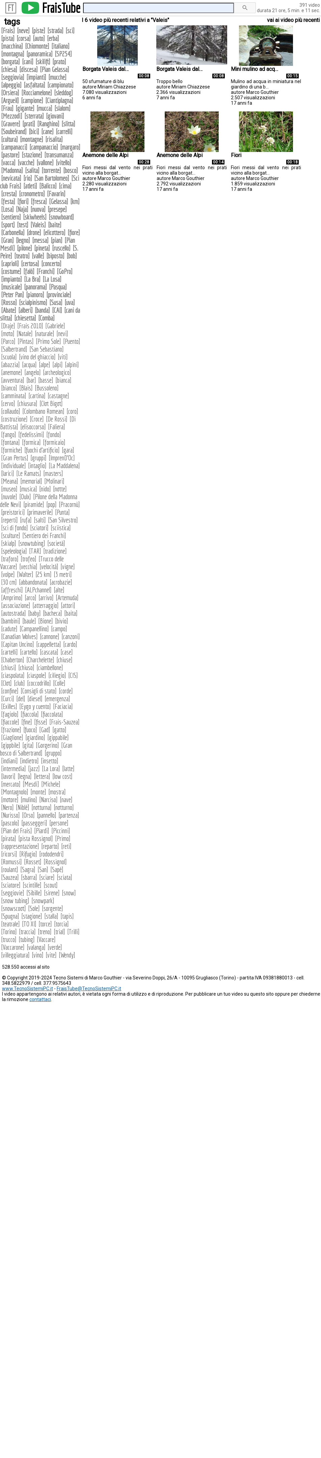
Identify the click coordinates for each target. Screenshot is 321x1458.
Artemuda (67, 598)
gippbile (11, 745)
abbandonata (33, 582)
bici (33, 131)
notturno (63, 807)
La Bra (32, 279)
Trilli (73, 932)
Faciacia (63, 706)
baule (29, 621)
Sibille (34, 893)
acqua (29, 364)
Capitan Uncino (17, 644)
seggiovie (13, 893)
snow (68, 893)
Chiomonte (37, 46)
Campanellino (34, 629)
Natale (24, 333)
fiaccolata (52, 714)
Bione (45, 621)
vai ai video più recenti (293, 20)
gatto (59, 730)
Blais (26, 388)
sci (70, 30)
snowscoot (13, 908)
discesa (28, 69)
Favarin (56, 194)
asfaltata (34, 85)
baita (71, 613)
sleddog (63, 93)
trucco (9, 939)
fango (9, 434)
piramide (34, 504)
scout (50, 885)
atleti (30, 186)
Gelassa (58, 201)
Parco (8, 341)
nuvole (9, 497)
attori (68, 605)
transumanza (59, 155)
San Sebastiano (46, 349)
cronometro (32, 194)
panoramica (39, 54)
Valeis (38, 225)
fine (26, 722)
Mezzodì (12, 116)
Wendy (67, 955)
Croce (36, 419)
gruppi (38, 458)
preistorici (13, 512)
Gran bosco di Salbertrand (36, 749)
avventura (13, 380)
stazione (32, 155)
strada (55, 30)
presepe (57, 209)
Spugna (10, 916)
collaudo (11, 411)
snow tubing (15, 900)
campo (59, 629)
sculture (11, 535)
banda (42, 310)
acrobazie (61, 582)
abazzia (10, 364)
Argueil (10, 100)
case (66, 652)
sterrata (34, 116)
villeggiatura (15, 955)
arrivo (46, 598)
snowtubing (32, 543)
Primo (63, 838)
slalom (62, 108)
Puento (72, 341)
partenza (69, 815)
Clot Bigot (51, 403)
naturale (44, 333)
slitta (68, 124)
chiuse (64, 660)
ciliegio (57, 675)
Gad (45, 730)
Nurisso (10, 815)
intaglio (37, 465)
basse (46, 380)
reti (66, 846)
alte (59, 590)
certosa (30, 263)
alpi (57, 364)
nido (45, 489)
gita (28, 745)
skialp (9, 543)
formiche (12, 450)
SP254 (63, 54)
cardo (70, 644)
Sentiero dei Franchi (44, 535)
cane (47, 131)
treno (44, 932)
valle (38, 256)
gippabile (58, 737)
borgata (10, 62)
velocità (49, 566)
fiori (23, 201)
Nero (7, 807)
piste (38, 30)
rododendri (51, 854)
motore (10, 799)
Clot (6, 683)
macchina (12, 46)
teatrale (10, 924)
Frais (8, 30)
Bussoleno (46, 388)
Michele (51, 784)
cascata (49, 652)
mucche (57, 77)
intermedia (13, 768)
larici (7, 473)
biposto (55, 256)
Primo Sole (48, 341)
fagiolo (10, 714)
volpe (8, 574)
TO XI (29, 924)
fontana (10, 442)
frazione (11, 730)
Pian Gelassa (55, 69)
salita (32, 170)
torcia (61, 924)
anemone (12, 372)
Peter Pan (12, 295)
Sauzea (10, 877)
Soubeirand (14, 131)
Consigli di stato (38, 691)
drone (33, 232)
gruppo (53, 753)
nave (66, 799)
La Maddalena (64, 465)
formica (31, 442)
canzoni (70, 636)
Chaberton (13, 660)
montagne (32, 139)
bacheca (52, 613)
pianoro (35, 295)
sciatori (39, 528)
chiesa (9, 69)
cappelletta (48, 644)
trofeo (28, 559)
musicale (11, 287)
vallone (45, 163)
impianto (11, 279)
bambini (11, 621)
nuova (38, 209)
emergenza (57, 698)
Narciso (48, 799)
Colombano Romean (43, 411)
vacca (8, 163)
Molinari (54, 481)
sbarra (29, 877)
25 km (43, 574)
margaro (70, 147)
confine (10, 691)
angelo (32, 372)
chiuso (26, 667)
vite (51, 955)
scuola (9, 357)
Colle (59, 683)
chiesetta (25, 318)
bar (31, 380)
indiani (9, 761)
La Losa (52, 279)
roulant (10, 869)
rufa (26, 520)
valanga (36, 947)
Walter (25, 574)
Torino (9, 932)
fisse (41, 722)
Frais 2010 (30, 326)
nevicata (11, 178)
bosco (70, 170)
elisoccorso (33, 427)
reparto (50, 846)
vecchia (28, 566)
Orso (28, 815)
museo (9, 489)
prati (28, 124)
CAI (57, 310)
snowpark (43, 900)
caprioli (10, 263)
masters (53, 473)
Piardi (42, 831)
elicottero (54, 232)
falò (29, 271)
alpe (45, 364)
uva (69, 302)
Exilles (9, 706)
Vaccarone (13, 947)
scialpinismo (33, 302)
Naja (22, 209)
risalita (54, 139)
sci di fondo (14, 528)
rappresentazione (20, 846)
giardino (35, 737)
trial (59, 932)
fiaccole (10, 722)
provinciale (59, 295)
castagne (58, 396)
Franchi (45, 271)
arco (30, 598)
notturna (41, 807)
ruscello (61, 248)
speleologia (14, 551)
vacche (26, 163)
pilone (24, 248)
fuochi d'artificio (42, 450)
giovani (55, 116)
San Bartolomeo (52, 178)
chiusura (27, 403)
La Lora (51, 768)
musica (28, 489)
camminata (14, 396)
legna (24, 776)
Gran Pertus (15, 458)
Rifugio (28, 854)
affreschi (12, 590)
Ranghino (48, 124)
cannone (50, 636)
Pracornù (69, 504)
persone (59, 823)
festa (8, 201)
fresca (38, 201)
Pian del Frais (16, 831)
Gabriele (55, 326)
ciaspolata (13, 675)
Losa (7, 209)
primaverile (40, 512)
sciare (47, 877)
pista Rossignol (35, 838)
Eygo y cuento (35, 706)
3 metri (62, 574)
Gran (7, 240)
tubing (26, 939)
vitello (63, 163)
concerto (51, 263)
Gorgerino (47, 745)
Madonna (12, 170)
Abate (9, 310)
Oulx (25, 497)
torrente (51, 170)
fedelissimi (31, 434)
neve (23, 30)
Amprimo (12, 598)
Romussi (11, 862)
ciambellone (49, 667)
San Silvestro (63, 520)
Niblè (23, 807)
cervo (8, 403)
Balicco (48, 186)
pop (51, 504)
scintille (32, 885)
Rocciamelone (36, 93)
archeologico (57, 372)
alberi (25, 310)
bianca (63, 380)
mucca (44, 108)
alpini (71, 364)
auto (38, 38)
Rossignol (55, 862)
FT (11, 8)
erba (53, 38)
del (21, 698)
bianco (9, 388)
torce (45, 924)
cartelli (9, 652)
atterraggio (45, 605)
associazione (16, 605)
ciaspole (36, 675)
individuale (13, 465)
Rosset (33, 862)
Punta (62, 512)
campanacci (14, 147)
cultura (9, 139)
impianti (36, 77)
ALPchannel (38, 590)
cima (65, 186)
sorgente (52, 908)
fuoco (30, 730)
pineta (42, 248)
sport (8, 225)
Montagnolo (15, 792)
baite (55, 225)
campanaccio (43, 147)
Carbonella (13, 232)
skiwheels (35, 217)
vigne (67, 566)
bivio (61, 621)
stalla (51, 916)
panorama (35, 287)
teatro (22, 256)
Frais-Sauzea (64, 722)
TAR (35, 551)
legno (23, 240)
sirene (52, 893)
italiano (60, 46)
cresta (9, 194)
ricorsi (9, 854)
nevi (62, 333)
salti (39, 520)
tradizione (55, 551)
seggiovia (13, 77)
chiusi (9, 667)
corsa (23, 38)
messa (40, 240)
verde (54, 947)
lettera (42, 776)
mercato (11, 784)
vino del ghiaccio (37, 357)
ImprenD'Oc (61, 458)
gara (68, 450)
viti (62, 357)
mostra (57, 792)
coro (72, 411)
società (56, 543)
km (75, 201)
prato (59, 62)
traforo (10, 559)
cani (28, 62)
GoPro (64, 271)
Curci (7, 698)
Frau (7, 108)
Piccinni (61, 831)
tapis (67, 916)
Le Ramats (28, 473)
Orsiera (10, 93)
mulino (28, 799)
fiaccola (29, 714)
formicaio (54, 442)
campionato (60, 85)
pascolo (10, 823)
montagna (13, 54)
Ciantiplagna (59, 100)
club (19, 683)
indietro (29, 761)
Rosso (9, 302)
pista (8, 38)
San (43, 869)
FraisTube (61, 8)
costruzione (14, 419)
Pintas (25, 341)
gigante (25, 108)
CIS (73, 675)
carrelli (64, 131)
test (23, 225)
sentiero (11, 217)
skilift (43, 62)
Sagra (28, 869)
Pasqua (58, 287)
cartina (37, 396)
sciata (64, 877)
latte (68, 768)
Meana (10, 481)
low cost (62, 776)
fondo (53, 434)
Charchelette (40, 660)
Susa (56, 302)
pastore (10, 155)
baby (34, 613)
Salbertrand (14, 349)
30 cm (9, 582)
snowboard (61, 217)
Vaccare (46, 939)
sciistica (60, 528)
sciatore (11, 885)
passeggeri (34, 823)
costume (11, 271)
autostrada (13, 613)
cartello (29, 652)
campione (32, 100)
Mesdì (30, 784)
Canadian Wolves (19, 636)
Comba (46, 318)
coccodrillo (39, 683)
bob (71, 256)
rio (27, 178)
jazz (34, 768)
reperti (9, 520)
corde (65, 691)
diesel (35, 698)
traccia (27, 932)
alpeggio (11, 85)
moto (8, 333)
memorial (31, 481)
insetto (50, 761)
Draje (8, 326)
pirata (9, 838)
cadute (9, 629)
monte (38, 792)
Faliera (56, 427)
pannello (46, 815)
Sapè (57, 869)
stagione (32, 916)
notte (60, 489)
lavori (8, 776)
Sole (34, 908)
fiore (73, 232)
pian (56, 240)
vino (37, 955)
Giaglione (12, 737)
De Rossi (57, 419)
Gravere (11, 124)
